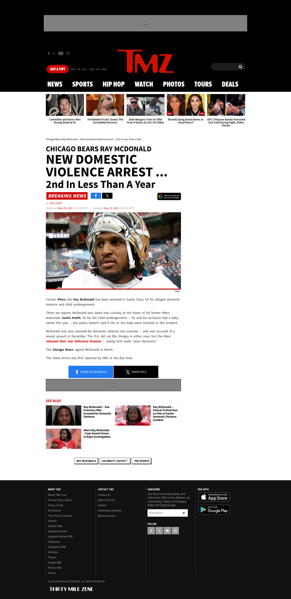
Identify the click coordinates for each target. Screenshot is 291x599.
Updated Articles (57, 531)
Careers (102, 505)
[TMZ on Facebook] (49, 53)
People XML (55, 562)
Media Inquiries (106, 515)
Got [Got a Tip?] (57, 69)
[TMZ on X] (54, 53)
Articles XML (55, 526)
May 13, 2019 (111, 208)
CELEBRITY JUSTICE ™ (115, 461)
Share (91, 372)
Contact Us (104, 494)
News (54, 84)
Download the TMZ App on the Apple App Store (214, 497)
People (52, 557)
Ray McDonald (86, 461)
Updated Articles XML (60, 536)
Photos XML (55, 567)
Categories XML (57, 546)
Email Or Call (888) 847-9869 (88, 69)
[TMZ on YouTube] (167, 530)
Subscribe (184, 513)
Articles (52, 520)
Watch (144, 84)
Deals (230, 84)
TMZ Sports (141, 461)
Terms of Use (55, 505)
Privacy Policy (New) (59, 500)
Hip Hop (114, 84)
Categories (54, 541)
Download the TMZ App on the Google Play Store (214, 509)
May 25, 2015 (65, 208)
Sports (82, 84)
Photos (173, 84)
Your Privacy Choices (60, 515)
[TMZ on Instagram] (68, 53)
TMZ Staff (55, 203)
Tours (203, 84)
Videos (52, 572)
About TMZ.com (57, 494)
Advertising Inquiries (109, 510)
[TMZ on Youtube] (61, 53)
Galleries (53, 552)
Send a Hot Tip (106, 500)
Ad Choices (54, 510)
